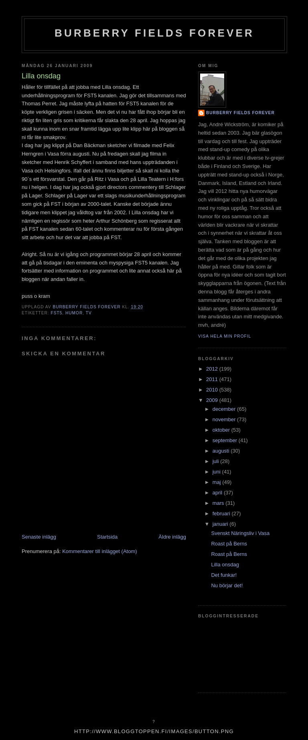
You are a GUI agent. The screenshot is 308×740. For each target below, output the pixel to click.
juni (217, 472)
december (225, 409)
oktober (222, 430)
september (226, 440)
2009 (212, 400)
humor (74, 313)
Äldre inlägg (172, 537)
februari (222, 513)
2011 (212, 379)
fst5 (56, 313)
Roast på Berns (229, 544)
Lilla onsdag (225, 565)
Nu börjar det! (227, 585)
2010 (212, 390)
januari (221, 524)
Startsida (107, 537)
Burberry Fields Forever (154, 33)
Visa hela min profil (224, 336)
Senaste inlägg (39, 537)
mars (219, 503)
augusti (222, 451)
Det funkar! (224, 575)
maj (218, 482)
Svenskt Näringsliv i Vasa (240, 533)
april (218, 493)
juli (217, 461)
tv (89, 313)
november (225, 419)
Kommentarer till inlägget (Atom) (99, 551)
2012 (212, 369)
